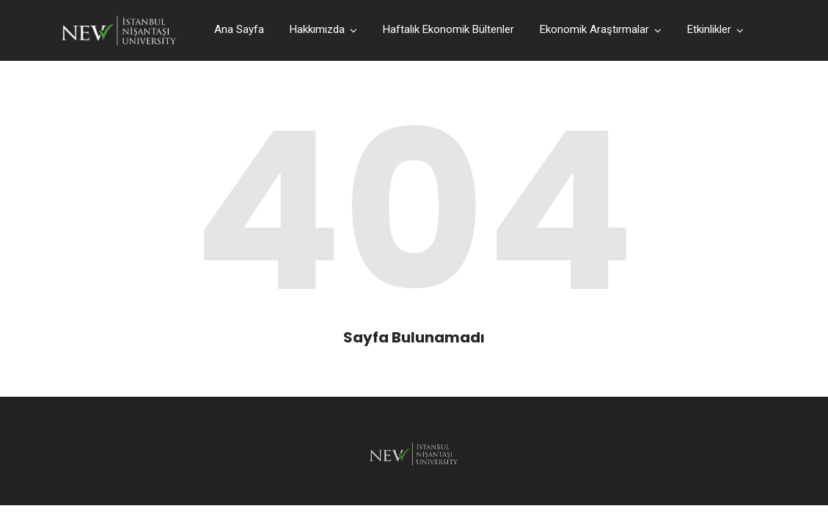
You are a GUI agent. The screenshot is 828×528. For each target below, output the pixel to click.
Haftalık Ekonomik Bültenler (448, 29)
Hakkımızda (317, 29)
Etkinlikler (709, 29)
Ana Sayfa (239, 29)
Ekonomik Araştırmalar (594, 29)
